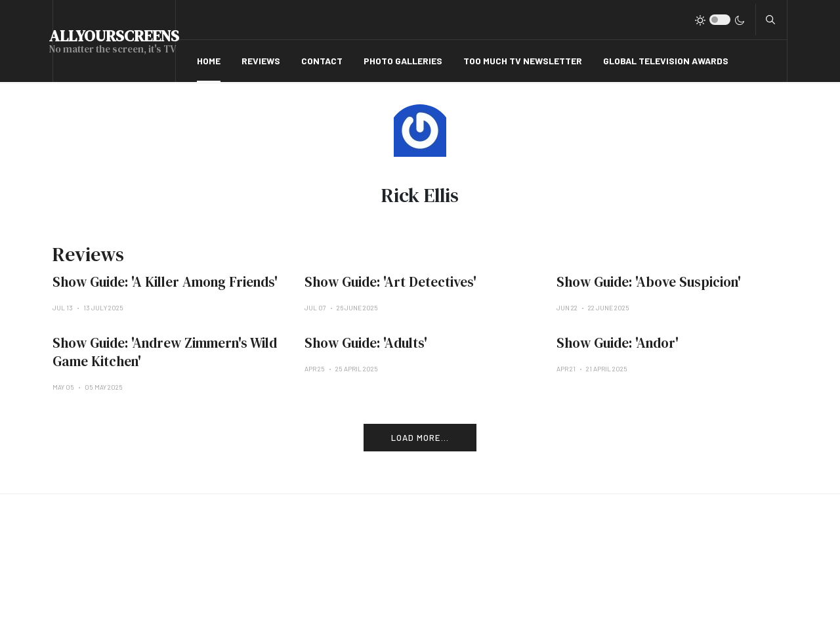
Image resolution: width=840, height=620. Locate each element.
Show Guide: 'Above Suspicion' (648, 281)
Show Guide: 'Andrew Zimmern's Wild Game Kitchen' (164, 352)
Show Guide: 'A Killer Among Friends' (165, 281)
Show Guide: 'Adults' (365, 342)
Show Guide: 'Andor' (617, 342)
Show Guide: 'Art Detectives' (390, 281)
